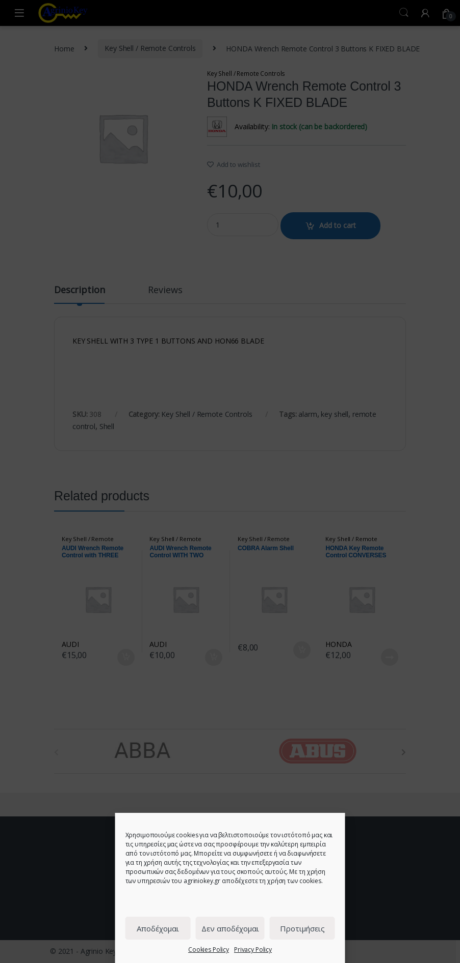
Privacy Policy (253, 949)
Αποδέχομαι (158, 928)
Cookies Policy (208, 949)
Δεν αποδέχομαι (230, 928)
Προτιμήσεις (302, 928)
